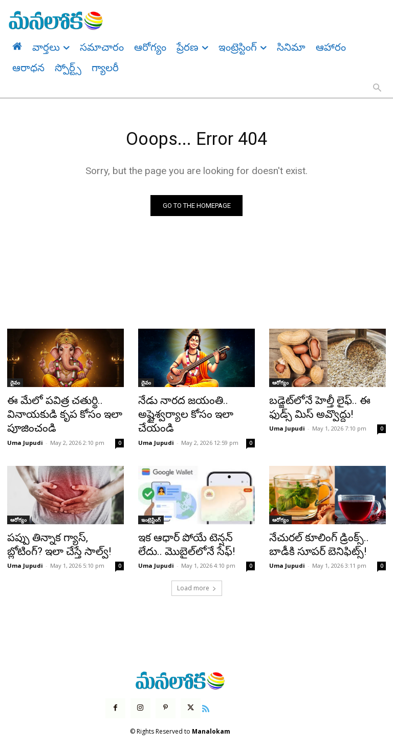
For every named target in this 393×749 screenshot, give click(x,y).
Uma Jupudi (25, 437)
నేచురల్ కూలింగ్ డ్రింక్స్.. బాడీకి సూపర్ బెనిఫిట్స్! (321, 536)
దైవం (15, 385)
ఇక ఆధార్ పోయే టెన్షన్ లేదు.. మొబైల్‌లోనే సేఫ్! (187, 536)
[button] (377, 88)
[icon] (198, 696)
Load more (196, 577)
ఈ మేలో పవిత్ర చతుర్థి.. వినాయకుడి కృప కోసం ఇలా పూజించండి (54, 413)
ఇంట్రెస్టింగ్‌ (151, 514)
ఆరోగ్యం (280, 385)
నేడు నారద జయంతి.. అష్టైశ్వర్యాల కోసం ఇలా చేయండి (196, 407)
